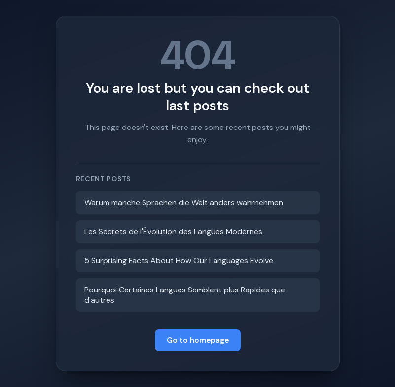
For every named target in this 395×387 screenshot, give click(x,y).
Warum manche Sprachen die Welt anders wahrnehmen (183, 202)
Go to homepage (198, 340)
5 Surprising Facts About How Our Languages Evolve (178, 261)
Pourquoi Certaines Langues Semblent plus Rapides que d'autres (184, 295)
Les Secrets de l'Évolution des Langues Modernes (173, 231)
